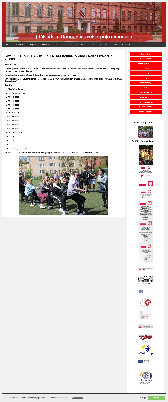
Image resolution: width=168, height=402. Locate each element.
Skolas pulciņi (146, 83)
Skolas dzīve (146, 54)
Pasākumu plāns (146, 112)
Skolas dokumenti (69, 45)
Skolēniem (85, 45)
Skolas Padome (145, 107)
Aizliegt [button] (143, 398)
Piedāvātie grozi (145, 92)
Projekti (146, 78)
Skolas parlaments (145, 64)
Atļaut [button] (156, 398)
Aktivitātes (20, 45)
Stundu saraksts (112, 45)
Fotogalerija (33, 45)
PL (163, 45)
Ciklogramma (145, 59)
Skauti (145, 88)
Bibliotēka (46, 45)
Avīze (56, 45)
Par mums (8, 45)
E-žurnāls (126, 45)
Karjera (146, 73)
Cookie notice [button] (77, 398)
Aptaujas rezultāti (146, 102)
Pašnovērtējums (146, 97)
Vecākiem (97, 45)
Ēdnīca (146, 68)
